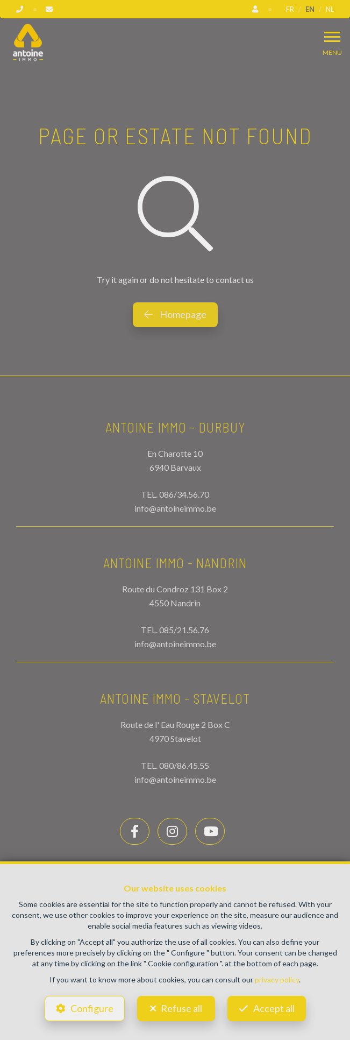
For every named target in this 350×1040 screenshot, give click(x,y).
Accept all (274, 1008)
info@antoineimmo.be (175, 508)
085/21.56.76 (184, 630)
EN (310, 9)
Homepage (175, 314)
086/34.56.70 (184, 494)
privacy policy (277, 979)
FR (290, 9)
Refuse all (181, 1008)
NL (330, 9)
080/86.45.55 (184, 765)
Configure (91, 1008)
